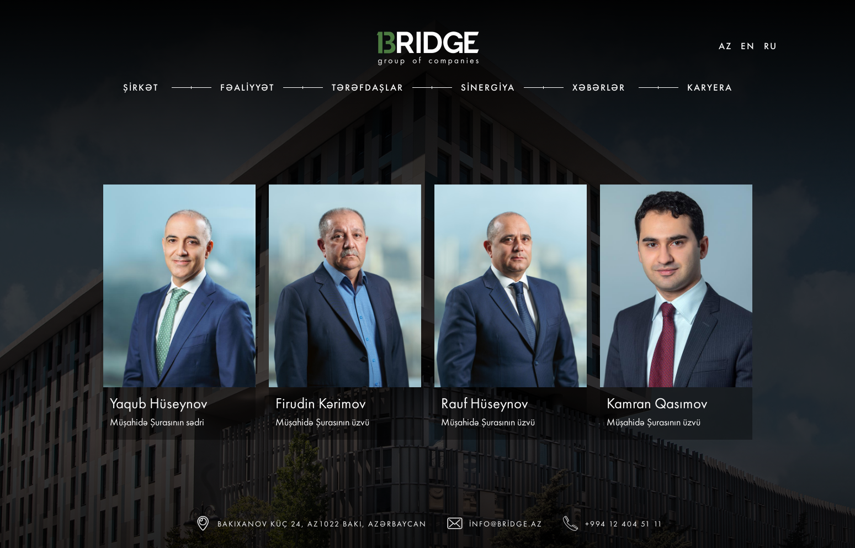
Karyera (709, 87)
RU (770, 46)
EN (748, 46)
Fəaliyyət (247, 87)
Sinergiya (488, 87)
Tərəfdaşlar (367, 87)
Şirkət (140, 87)
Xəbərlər (598, 87)
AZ (725, 46)
